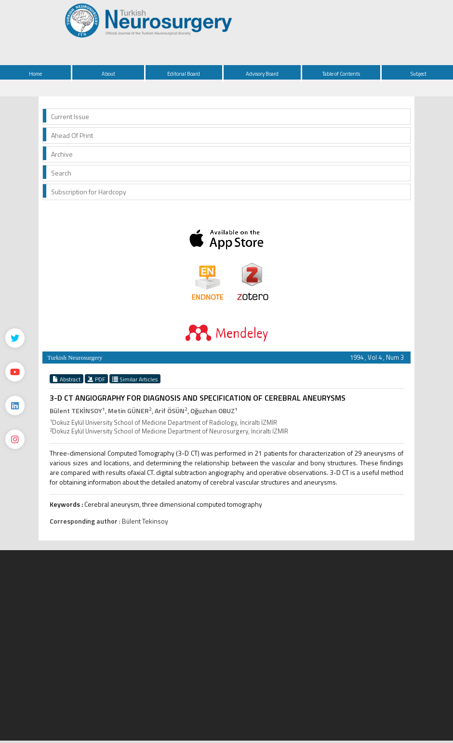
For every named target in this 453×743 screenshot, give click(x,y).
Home (35, 74)
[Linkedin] (15, 405)
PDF (96, 379)
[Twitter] (15, 338)
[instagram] (15, 439)
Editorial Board (183, 74)
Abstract (66, 379)
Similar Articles (135, 379)
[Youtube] (15, 371)
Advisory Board (262, 74)
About (108, 74)
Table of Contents (341, 74)
